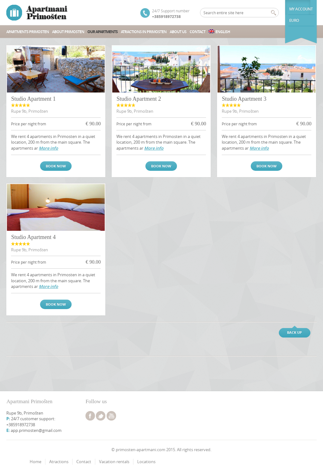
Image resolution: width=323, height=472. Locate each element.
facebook (90, 416)
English (219, 31)
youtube (111, 416)
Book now (56, 166)
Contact (197, 31)
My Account (301, 9)
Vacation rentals (114, 461)
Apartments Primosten (27, 31)
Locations (146, 461)
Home (35, 461)
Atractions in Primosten (144, 31)
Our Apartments (102, 31)
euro (294, 20)
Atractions (58, 461)
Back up (294, 332)
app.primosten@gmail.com (36, 430)
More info (48, 148)
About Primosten (68, 31)
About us (178, 31)
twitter (100, 416)
